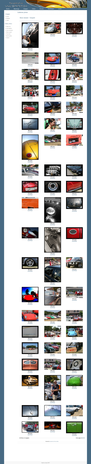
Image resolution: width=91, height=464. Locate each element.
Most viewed (9, 32)
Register (8, 18)
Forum (42, 8)
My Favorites (9, 35)
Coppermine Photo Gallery (54, 441)
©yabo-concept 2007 (45, 462)
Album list (8, 26)
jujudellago (30, 50)
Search (7, 37)
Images (26, 8)
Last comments (9, 30)
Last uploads (9, 28)
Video (33, 8)
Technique (51, 8)
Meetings (16, 8)
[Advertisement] (10, 49)
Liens (60, 8)
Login (7, 20)
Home (8, 8)
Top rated (8, 33)
